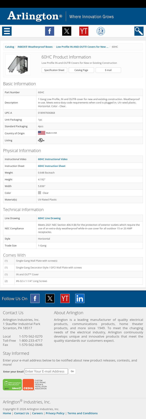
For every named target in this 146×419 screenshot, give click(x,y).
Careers (37, 413)
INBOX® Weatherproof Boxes (34, 46)
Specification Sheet (54, 70)
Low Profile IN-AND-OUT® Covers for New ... (82, 46)
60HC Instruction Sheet (51, 166)
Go (72, 371)
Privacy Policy (55, 413)
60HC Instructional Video (52, 159)
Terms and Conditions (82, 413)
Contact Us (21, 413)
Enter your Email (13, 371)
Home (7, 413)
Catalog (9, 46)
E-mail (108, 70)
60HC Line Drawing (49, 218)
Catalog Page (81, 70)
